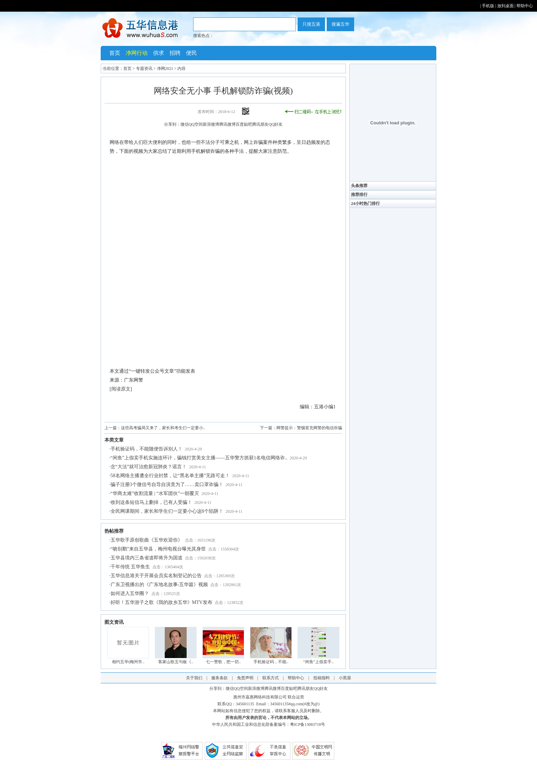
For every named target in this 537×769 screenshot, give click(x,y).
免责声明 (245, 677)
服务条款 (219, 677)
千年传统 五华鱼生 (130, 566)
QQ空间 (196, 124)
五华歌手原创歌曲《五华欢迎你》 (147, 540)
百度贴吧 (244, 124)
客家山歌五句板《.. (175, 661)
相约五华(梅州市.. (128, 661)
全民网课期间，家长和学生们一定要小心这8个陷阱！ (167, 511)
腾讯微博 (227, 124)
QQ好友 (275, 124)
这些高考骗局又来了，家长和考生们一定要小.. (163, 427)
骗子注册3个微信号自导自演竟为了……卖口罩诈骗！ (167, 484)
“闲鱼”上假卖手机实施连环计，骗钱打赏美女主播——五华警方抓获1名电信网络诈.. (199, 457)
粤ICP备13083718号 (307, 724)
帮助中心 (524, 5)
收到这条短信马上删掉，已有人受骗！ (151, 502)
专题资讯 (144, 68)
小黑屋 (345, 677)
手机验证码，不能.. (270, 661)
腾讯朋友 (260, 124)
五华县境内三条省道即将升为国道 (147, 557)
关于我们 (194, 677)
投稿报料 (321, 677)
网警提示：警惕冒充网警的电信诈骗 (309, 427)
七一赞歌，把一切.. (223, 661)
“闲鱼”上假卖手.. (318, 661)
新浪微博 (211, 124)
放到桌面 (505, 5)
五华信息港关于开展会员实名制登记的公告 (156, 575)
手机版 (488, 5)
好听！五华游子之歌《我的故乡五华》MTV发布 (161, 602)
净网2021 (165, 68)
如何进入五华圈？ (130, 593)
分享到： (172, 124)
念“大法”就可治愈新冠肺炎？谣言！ (149, 466)
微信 (184, 124)
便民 (191, 53)
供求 (158, 53)
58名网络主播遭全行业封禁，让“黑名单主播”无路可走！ (170, 475)
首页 (114, 53)
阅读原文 (120, 389)
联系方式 (270, 677)
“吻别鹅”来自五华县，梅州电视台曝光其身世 (158, 548)
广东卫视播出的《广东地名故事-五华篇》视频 (159, 584)
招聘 (175, 53)
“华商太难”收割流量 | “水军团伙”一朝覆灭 (155, 493)
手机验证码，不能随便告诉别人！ (147, 448)
